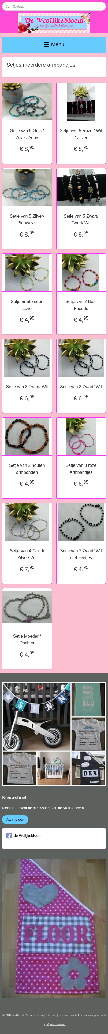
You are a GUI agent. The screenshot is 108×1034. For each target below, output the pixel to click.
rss (61, 1015)
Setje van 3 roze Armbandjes (80, 469)
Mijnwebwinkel (55, 1024)
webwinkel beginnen (78, 1015)
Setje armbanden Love (27, 305)
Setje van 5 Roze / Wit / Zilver (81, 134)
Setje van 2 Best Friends (81, 305)
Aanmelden (15, 819)
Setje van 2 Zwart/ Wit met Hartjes (81, 554)
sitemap (51, 1015)
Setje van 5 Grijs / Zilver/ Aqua (27, 134)
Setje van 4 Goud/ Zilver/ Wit (27, 554)
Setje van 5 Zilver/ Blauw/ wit (27, 219)
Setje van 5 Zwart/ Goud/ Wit (81, 219)
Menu (54, 44)
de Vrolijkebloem (23, 835)
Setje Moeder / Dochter (27, 639)
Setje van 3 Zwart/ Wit (27, 387)
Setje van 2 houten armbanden (27, 469)
